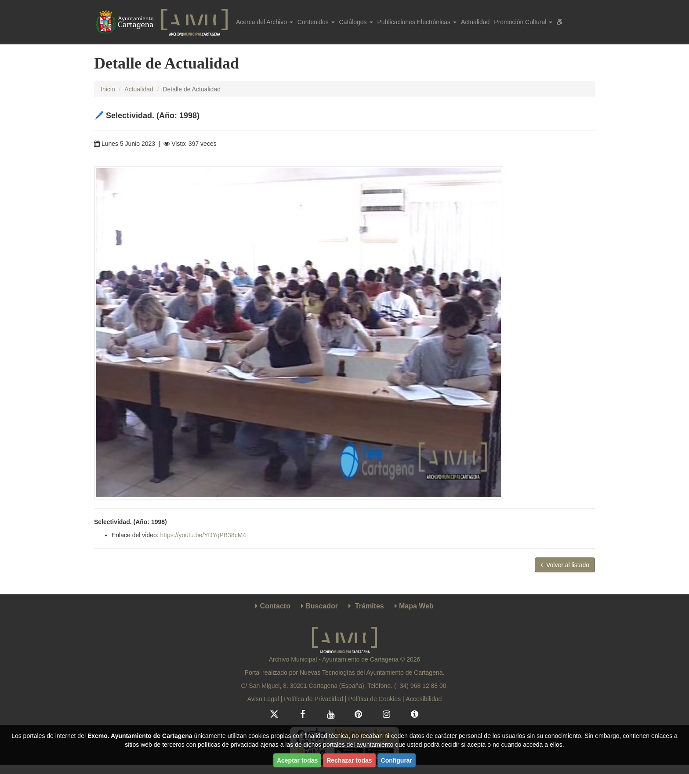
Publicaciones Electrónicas (417, 21)
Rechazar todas (349, 760)
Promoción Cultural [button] (523, 21)
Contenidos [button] (316, 21)
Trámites (369, 606)
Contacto (275, 606)
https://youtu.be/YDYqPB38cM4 (203, 535)
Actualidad (475, 21)
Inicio (108, 89)
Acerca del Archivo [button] (264, 21)
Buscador (321, 606)
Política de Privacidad (313, 698)
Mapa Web (416, 606)
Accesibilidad (424, 698)
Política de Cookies (374, 698)
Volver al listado (564, 564)
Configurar (397, 760)
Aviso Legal (263, 698)
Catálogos (356, 21)
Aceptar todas (297, 760)
